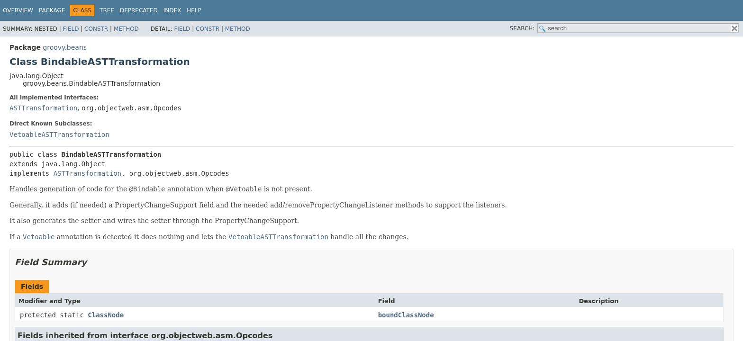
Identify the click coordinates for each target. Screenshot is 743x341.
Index (172, 10)
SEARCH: (522, 28)
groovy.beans (65, 47)
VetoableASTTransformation (59, 134)
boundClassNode (406, 315)
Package (52, 10)
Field (71, 29)
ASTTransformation (43, 108)
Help (194, 10)
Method (126, 29)
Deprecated (139, 10)
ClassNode (106, 315)
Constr (96, 29)
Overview (18, 10)
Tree (107, 10)
